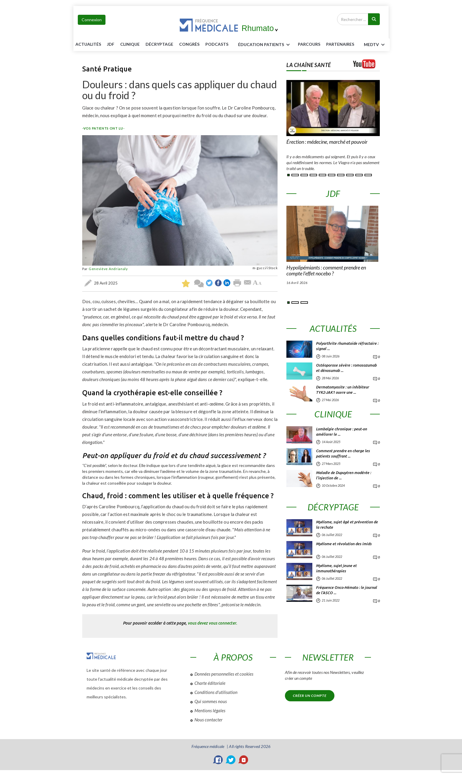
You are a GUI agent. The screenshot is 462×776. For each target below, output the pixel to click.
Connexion (92, 19)
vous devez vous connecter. (212, 623)
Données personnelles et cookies (223, 674)
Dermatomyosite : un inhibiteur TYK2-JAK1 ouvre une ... (342, 389)
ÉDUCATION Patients (265, 45)
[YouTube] (243, 759)
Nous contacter (208, 719)
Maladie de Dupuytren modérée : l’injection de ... (343, 475)
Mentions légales (209, 710)
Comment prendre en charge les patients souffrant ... (343, 453)
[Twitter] (231, 759)
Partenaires (340, 44)
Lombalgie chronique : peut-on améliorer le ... (341, 431)
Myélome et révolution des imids (344, 544)
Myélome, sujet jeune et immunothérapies (336, 568)
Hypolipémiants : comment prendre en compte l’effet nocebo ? (326, 271)
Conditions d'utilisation (215, 692)
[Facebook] (218, 759)
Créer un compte (309, 695)
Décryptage (159, 44)
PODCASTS (216, 44)
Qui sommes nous (210, 701)
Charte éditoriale (209, 683)
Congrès (189, 44)
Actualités (88, 44)
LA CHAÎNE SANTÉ (308, 65)
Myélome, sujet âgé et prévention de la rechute (347, 524)
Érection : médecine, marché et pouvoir (326, 142)
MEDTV (375, 45)
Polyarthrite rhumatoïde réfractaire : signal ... (347, 346)
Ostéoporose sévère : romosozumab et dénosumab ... (346, 368)
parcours (309, 44)
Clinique (130, 44)
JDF (110, 44)
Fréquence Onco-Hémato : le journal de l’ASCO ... (346, 590)
